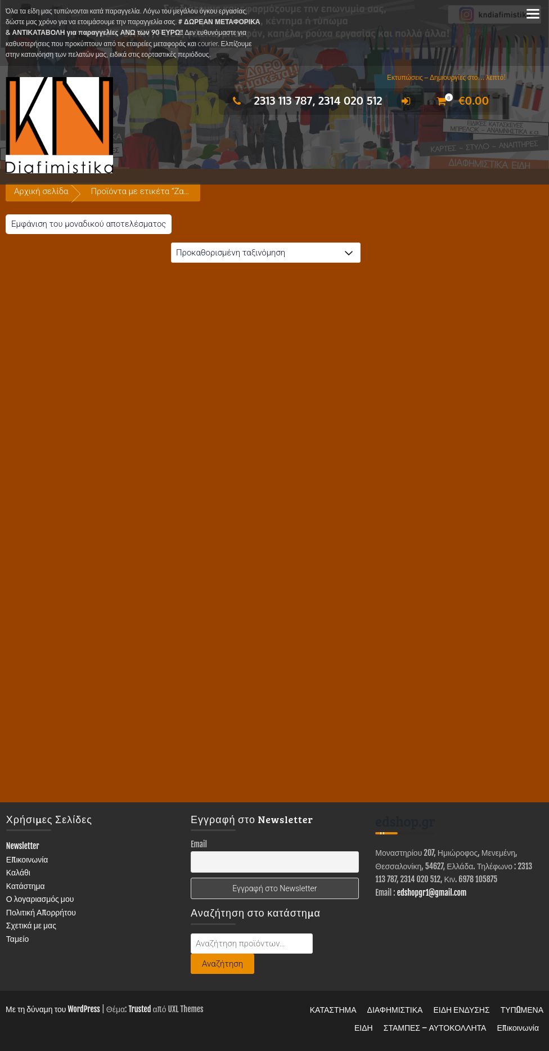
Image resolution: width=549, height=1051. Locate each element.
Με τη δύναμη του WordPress (53, 1009)
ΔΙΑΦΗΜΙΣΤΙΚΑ (395, 1009)
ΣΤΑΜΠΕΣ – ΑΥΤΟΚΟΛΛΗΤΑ (435, 1027)
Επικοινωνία (27, 859)
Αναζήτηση (222, 964)
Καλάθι (18, 872)
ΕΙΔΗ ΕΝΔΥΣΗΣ (461, 1009)
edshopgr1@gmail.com (432, 892)
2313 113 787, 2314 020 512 (304, 100)
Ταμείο (17, 939)
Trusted (139, 1009)
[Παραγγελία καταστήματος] (266, 252)
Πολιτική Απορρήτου (41, 912)
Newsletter (22, 846)
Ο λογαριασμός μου (40, 899)
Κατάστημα (25, 886)
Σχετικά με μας (31, 925)
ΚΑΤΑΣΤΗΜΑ (333, 1009)
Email (199, 844)
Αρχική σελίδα (41, 191)
